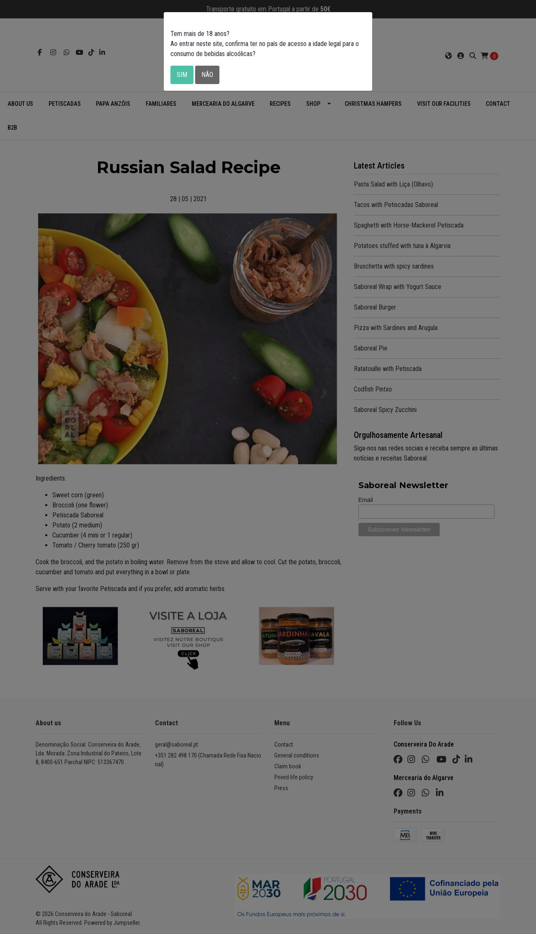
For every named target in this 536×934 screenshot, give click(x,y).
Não (207, 75)
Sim (182, 75)
